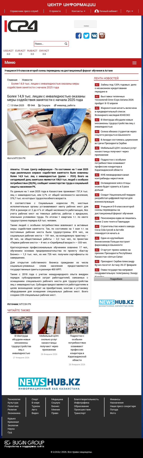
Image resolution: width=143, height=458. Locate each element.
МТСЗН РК (25, 304)
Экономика (14, 413)
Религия (12, 409)
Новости (27, 80)
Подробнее (116, 279)
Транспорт (80, 413)
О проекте (55, 11)
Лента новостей (106, 78)
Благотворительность (86, 399)
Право (54, 413)
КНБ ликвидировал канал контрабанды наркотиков (112, 176)
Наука (11, 428)
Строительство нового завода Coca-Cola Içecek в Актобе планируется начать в (114, 230)
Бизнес (55, 406)
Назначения (116, 402)
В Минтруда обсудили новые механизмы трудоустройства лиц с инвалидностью (21, 344)
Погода (114, 409)
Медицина (57, 399)
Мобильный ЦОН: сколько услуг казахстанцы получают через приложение (49, 342)
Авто (34, 409)
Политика (13, 406)
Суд (10, 432)
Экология (13, 425)
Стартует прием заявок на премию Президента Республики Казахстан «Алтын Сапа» (113, 253)
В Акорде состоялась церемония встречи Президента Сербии (116, 141)
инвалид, (62, 105)
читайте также (18, 310)
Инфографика (81, 402)
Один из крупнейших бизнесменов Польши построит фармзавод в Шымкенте (112, 241)
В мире (35, 402)
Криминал (13, 421)
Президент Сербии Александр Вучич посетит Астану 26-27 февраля (115, 263)
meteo (86, 26)
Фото (113, 413)
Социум (46, 105)
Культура (13, 402)
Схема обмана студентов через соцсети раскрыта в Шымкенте (115, 133)
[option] (71, 70)
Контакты (78, 11)
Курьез (12, 418)
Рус (129, 11)
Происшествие (82, 409)
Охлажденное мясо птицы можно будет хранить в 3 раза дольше (112, 186)
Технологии (14, 399)
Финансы (115, 399)
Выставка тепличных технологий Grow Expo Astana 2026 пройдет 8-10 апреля (114, 100)
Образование (81, 406)
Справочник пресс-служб (24, 11)
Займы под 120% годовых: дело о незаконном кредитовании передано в (115, 88)
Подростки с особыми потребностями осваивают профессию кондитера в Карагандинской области (77, 348)
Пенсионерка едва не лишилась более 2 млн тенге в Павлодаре (115, 219)
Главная (12, 80)
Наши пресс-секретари (123, 406)
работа (71, 105)
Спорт (35, 399)
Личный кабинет (106, 11)
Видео (35, 413)
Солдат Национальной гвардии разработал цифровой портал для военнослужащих (115, 198)
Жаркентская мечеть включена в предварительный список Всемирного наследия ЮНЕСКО (116, 111)
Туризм (36, 406)
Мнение (55, 409)
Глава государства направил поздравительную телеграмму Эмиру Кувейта (116, 273)
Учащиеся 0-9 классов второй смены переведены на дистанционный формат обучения (114, 210)
